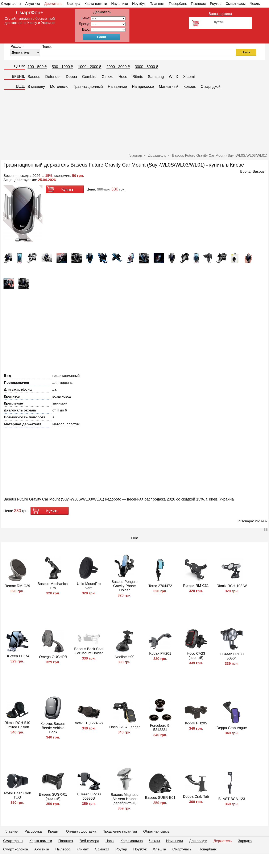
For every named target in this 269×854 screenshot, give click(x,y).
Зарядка (73, 4)
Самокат (102, 849)
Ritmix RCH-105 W (232, 586)
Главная (11, 831)
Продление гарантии (120, 831)
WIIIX (173, 77)
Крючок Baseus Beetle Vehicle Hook (53, 728)
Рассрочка (33, 831)
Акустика (32, 4)
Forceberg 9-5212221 (160, 728)
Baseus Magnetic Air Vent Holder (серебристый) (124, 799)
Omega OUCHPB (53, 657)
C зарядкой (210, 86)
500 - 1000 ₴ (62, 67)
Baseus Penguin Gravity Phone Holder (124, 586)
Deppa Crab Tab (196, 797)
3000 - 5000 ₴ (146, 67)
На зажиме (117, 86)
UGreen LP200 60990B (89, 796)
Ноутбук (138, 4)
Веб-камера (89, 841)
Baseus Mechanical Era (53, 586)
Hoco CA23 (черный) (196, 656)
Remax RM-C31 (196, 586)
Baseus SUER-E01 (160, 798)
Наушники (119, 4)
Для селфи (198, 841)
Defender (53, 77)
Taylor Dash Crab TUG (17, 795)
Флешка (159, 849)
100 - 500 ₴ (37, 67)
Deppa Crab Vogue (231, 728)
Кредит (54, 831)
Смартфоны (11, 4)
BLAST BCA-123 (231, 799)
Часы (109, 841)
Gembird (89, 77)
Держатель (53, 4)
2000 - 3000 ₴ (118, 67)
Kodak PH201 (160, 654)
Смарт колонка (15, 849)
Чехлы (255, 4)
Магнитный (168, 86)
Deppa (71, 77)
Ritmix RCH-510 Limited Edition (17, 725)
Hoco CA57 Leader (124, 727)
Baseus (34, 77)
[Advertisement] (134, 122)
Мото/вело (59, 86)
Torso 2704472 (160, 586)
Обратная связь (156, 831)
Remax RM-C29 (17, 586)
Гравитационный (88, 86)
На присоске (143, 86)
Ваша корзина (220, 14)
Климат (82, 849)
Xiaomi (189, 77)
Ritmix (137, 77)
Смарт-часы (236, 4)
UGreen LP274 (17, 656)
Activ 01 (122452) (89, 723)
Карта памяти (95, 4)
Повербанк (178, 4)
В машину (36, 86)
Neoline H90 (124, 657)
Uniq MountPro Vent (89, 586)
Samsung (156, 77)
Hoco (122, 77)
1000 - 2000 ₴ (89, 67)
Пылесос (198, 4)
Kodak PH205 (196, 723)
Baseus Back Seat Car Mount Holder (88, 651)
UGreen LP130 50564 (232, 656)
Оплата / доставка (81, 831)
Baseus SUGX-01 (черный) (53, 796)
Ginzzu (107, 77)
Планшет (157, 4)
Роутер (216, 4)
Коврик (189, 86)
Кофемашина (132, 841)
